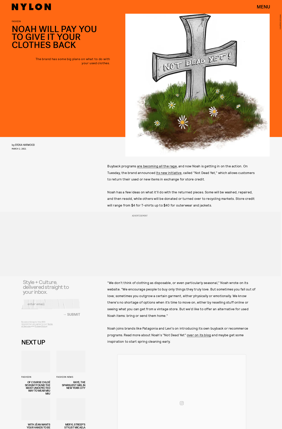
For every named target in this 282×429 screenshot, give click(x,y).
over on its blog (199, 335)
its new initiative (169, 173)
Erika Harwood (25, 144)
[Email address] (50, 306)
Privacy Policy (41, 328)
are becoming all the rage (157, 166)
